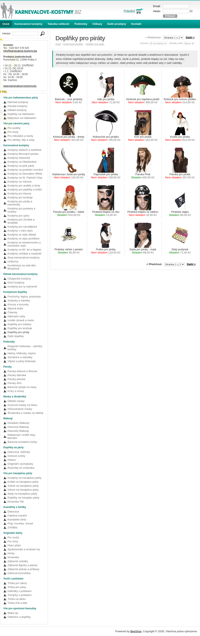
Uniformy (13, 261)
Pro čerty (13, 131)
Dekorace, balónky (19, 451)
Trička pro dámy (17, 583)
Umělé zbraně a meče (21, 320)
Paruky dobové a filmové (22, 371)
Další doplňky (16, 336)
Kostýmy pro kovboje (20, 197)
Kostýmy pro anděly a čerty (24, 185)
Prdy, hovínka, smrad (20, 523)
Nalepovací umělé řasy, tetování (22, 436)
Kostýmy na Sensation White (25, 173)
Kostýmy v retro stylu (20, 230)
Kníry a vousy (16, 391)
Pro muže (13, 537)
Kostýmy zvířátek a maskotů (24, 253)
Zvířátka (12, 527)
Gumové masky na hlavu (22, 405)
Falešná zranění (17, 515)
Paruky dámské (17, 375)
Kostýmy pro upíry (18, 215)
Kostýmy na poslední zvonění (25, 169)
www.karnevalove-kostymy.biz (19, 85)
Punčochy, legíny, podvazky (24, 296)
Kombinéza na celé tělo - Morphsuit (22, 267)
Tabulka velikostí (58, 23)
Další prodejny (116, 23)
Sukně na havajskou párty (23, 485)
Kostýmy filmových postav (23, 153)
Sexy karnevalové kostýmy (24, 257)
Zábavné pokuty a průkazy (23, 569)
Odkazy (97, 23)
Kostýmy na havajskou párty (24, 477)
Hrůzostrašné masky (20, 409)
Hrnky (11, 553)
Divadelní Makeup (18, 422)
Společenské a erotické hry (24, 549)
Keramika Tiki (16, 501)
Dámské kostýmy (18, 102)
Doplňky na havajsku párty (23, 497)
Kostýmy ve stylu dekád (22, 234)
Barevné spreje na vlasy (22, 387)
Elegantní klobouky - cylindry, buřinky (25, 348)
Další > (190, 37)
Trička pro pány (17, 587)
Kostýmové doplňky (73, 44)
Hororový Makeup (18, 426)
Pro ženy (13, 541)
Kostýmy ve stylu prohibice (24, 238)
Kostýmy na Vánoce (20, 181)
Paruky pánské (16, 379)
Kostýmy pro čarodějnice (22, 226)
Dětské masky (16, 401)
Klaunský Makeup (18, 430)
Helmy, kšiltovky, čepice (22, 353)
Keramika (13, 557)
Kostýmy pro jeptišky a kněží (25, 189)
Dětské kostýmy (17, 110)
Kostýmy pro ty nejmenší (22, 286)
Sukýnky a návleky (19, 300)
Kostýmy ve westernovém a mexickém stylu (24, 244)
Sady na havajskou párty (22, 493)
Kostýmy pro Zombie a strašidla (21, 221)
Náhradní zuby (16, 316)
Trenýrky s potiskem (20, 595)
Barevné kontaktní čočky (22, 441)
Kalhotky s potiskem (20, 591)
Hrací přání (14, 545)
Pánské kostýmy (17, 106)
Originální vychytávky (20, 463)
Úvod (5, 23)
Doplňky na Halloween (21, 114)
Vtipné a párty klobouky (22, 361)
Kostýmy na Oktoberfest (22, 161)
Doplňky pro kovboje (20, 328)
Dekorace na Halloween (22, 118)
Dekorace (13, 511)
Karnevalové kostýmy (28, 23)
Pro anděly (14, 128)
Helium (12, 459)
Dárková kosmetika (19, 573)
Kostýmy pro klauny (19, 193)
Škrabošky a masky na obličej (25, 412)
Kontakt (136, 23)
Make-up (13, 613)
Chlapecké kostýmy (19, 278)
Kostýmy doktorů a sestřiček (24, 149)
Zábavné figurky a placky (23, 565)
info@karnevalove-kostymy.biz (20, 50)
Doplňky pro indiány (19, 324)
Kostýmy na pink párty (21, 165)
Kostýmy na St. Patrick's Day (25, 177)
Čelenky (12, 312)
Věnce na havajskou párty (23, 489)
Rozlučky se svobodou (21, 467)
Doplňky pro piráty (18, 332)
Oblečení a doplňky (19, 616)
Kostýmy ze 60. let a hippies (24, 249)
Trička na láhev (17, 599)
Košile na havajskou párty (23, 481)
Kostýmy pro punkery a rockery (21, 210)
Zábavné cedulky (18, 561)
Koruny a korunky (18, 304)
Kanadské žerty (17, 519)
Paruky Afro (14, 383)
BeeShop (135, 631)
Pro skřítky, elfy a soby (21, 139)
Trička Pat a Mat (17, 603)
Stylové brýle (15, 308)
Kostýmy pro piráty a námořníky (20, 203)
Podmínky (80, 23)
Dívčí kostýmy (16, 282)
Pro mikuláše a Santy (20, 135)
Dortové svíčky (16, 455)
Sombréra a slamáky (20, 357)
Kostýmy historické (19, 157)
